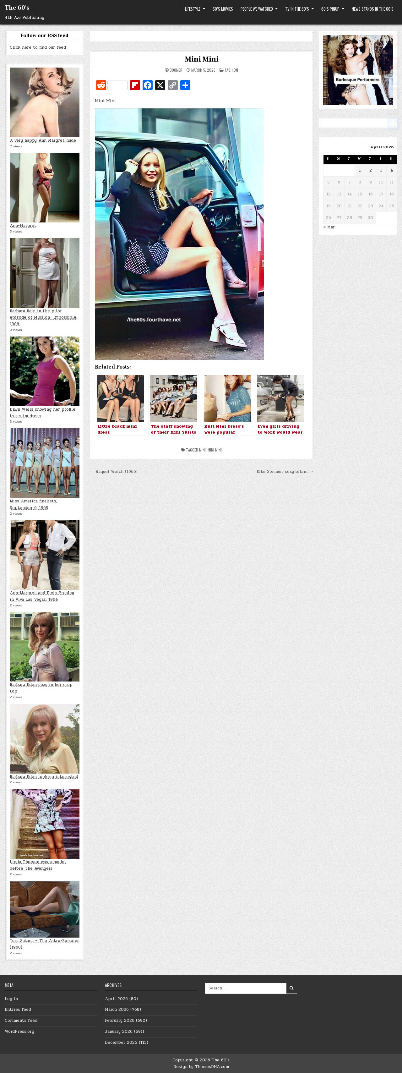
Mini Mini (201, 59)
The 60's (17, 8)
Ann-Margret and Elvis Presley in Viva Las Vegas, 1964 (42, 596)
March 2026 (117, 1009)
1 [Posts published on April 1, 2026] (360, 170)
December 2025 (121, 1042)
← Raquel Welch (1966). (114, 471)
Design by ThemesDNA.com (201, 1067)
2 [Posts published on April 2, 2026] (370, 170)
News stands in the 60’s (373, 9)
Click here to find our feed (38, 47)
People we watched (257, 9)
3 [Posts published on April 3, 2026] (381, 170)
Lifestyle (192, 9)
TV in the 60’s (297, 9)
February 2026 (119, 1020)
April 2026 (116, 999)
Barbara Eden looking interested (44, 777)
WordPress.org (19, 1031)
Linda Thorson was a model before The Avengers (38, 865)
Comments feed (21, 1020)
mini (202, 449)
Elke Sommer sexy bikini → (285, 471)
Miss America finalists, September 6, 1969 (33, 504)
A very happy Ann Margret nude (43, 140)
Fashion (231, 70)
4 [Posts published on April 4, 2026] (391, 170)
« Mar (329, 227)
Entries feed (18, 1009)
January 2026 (119, 1031)
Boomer (176, 70)
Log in (11, 999)
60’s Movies (223, 9)
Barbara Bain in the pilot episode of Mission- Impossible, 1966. (43, 317)
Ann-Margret (23, 225)
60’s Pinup (330, 9)
